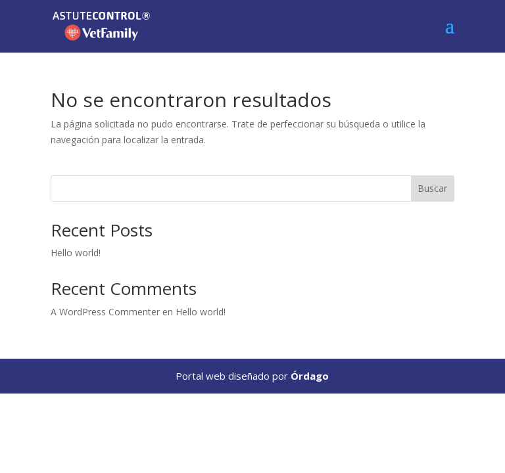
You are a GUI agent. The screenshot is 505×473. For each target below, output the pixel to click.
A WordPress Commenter (105, 311)
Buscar (432, 188)
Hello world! (76, 252)
